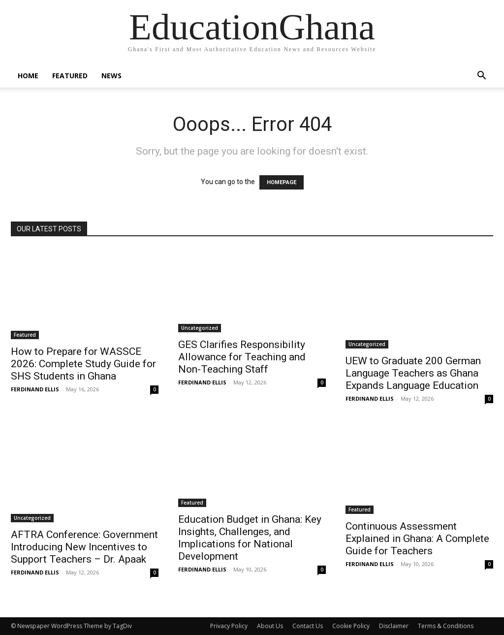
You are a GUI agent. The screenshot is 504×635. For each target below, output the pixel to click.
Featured (70, 75)
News (111, 75)
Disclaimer (394, 626)
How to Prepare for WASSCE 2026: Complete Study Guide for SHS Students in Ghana (83, 364)
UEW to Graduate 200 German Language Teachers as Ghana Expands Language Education (413, 373)
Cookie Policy (351, 626)
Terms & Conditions (445, 626)
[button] (481, 76)
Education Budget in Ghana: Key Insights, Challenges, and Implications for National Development (249, 537)
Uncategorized (199, 327)
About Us (270, 626)
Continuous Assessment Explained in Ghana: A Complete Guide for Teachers (417, 538)
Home (28, 75)
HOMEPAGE (281, 182)
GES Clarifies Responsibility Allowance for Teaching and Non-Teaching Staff (242, 357)
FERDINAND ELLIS (35, 389)
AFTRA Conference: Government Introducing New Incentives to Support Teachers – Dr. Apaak (84, 547)
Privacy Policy (229, 626)
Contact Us (307, 626)
